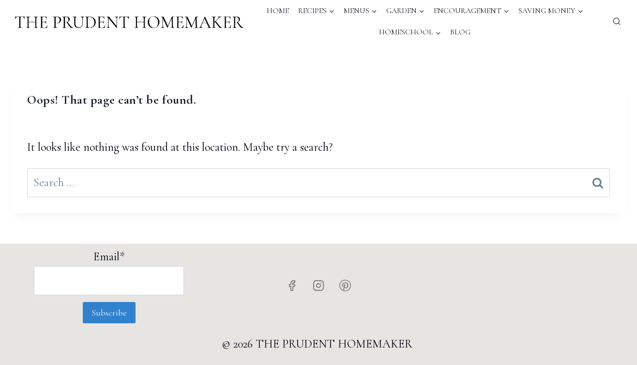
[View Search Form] (616, 22)
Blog (460, 32)
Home (278, 11)
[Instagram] (318, 285)
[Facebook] (291, 285)
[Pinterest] (345, 285)
